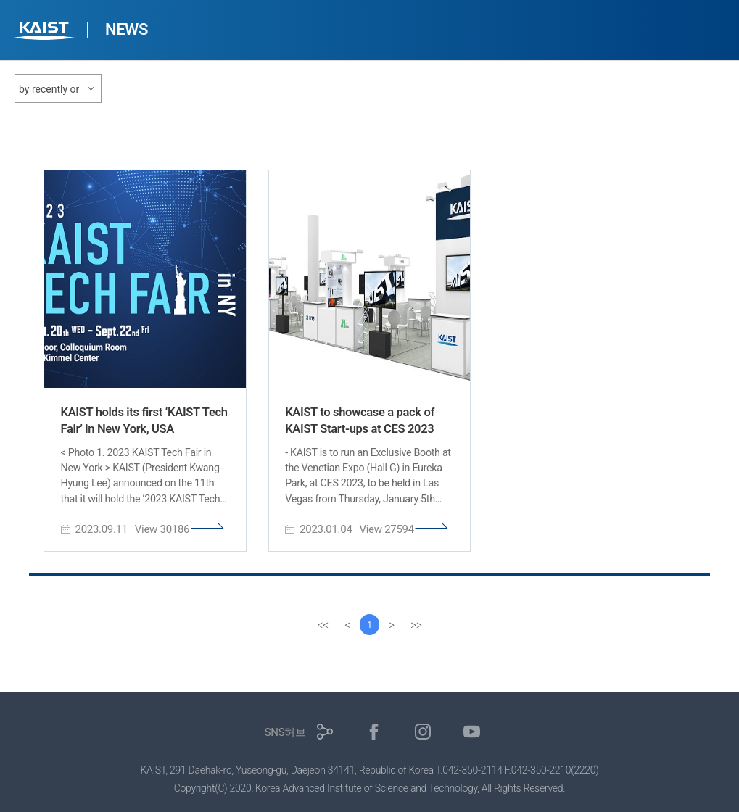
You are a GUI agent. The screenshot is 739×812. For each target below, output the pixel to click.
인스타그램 (423, 732)
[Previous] (347, 625)
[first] (322, 625)
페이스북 (374, 732)
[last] (418, 625)
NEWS (126, 29)
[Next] (393, 625)
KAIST (45, 32)
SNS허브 (285, 732)
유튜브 (471, 732)
